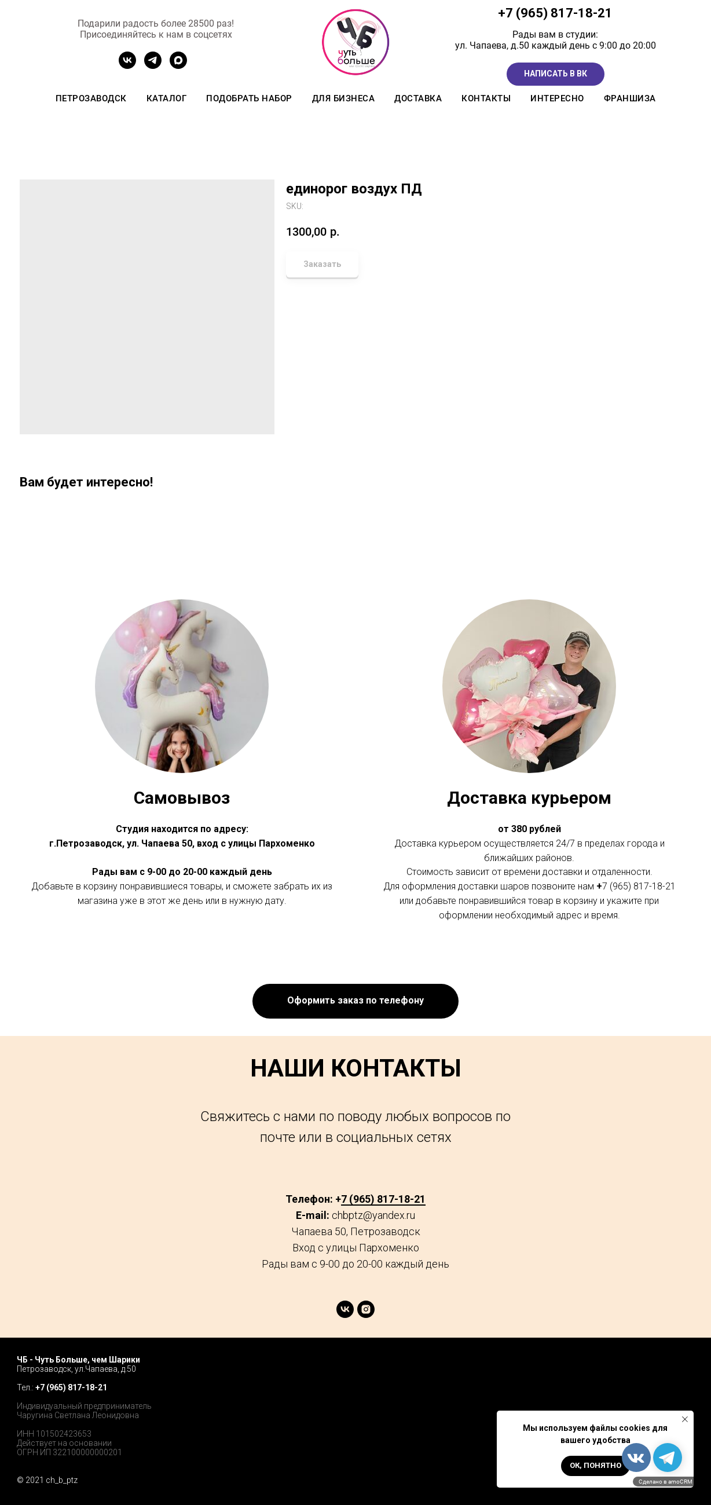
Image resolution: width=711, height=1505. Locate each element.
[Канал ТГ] (153, 66)
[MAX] (178, 66)
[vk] (345, 1315)
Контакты (486, 98)
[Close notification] (685, 1419)
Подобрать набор (249, 98)
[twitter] (656, 1371)
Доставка (418, 98)
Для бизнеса (343, 98)
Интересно (557, 98)
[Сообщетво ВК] (127, 66)
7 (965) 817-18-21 (559, 13)
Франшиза (630, 98)
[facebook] (631, 1371)
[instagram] (366, 1315)
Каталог (166, 98)
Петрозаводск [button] (91, 98)
